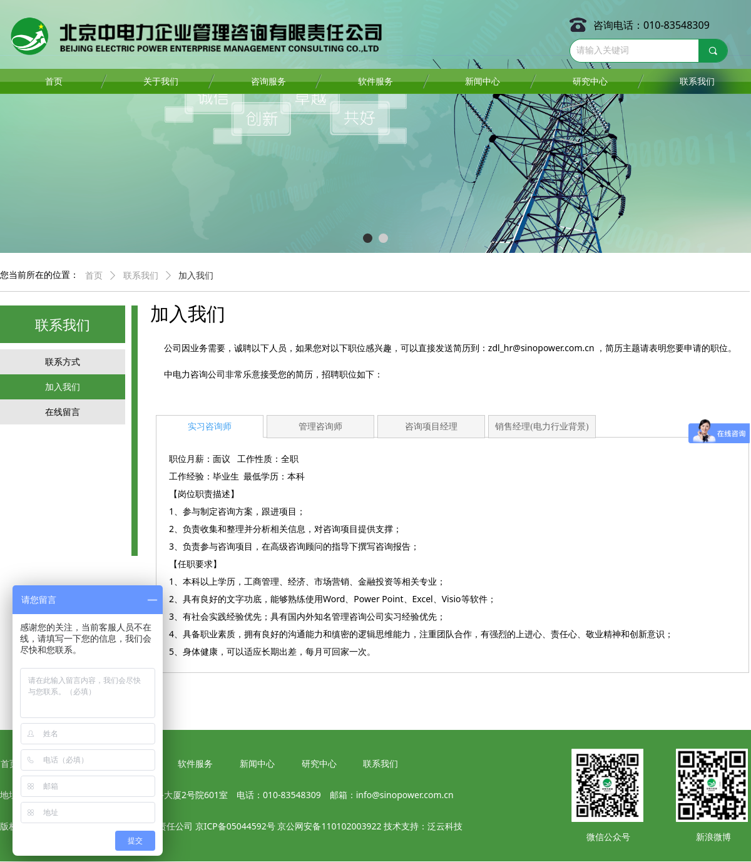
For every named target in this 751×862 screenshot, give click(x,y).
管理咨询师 (320, 426)
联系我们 (140, 275)
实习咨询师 (210, 426)
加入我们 (195, 275)
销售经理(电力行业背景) (541, 426)
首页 (94, 275)
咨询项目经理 (431, 426)
